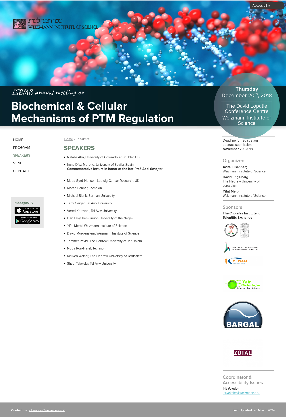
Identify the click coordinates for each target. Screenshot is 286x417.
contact (21, 171)
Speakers (21, 155)
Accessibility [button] (261, 6)
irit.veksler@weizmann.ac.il (241, 393)
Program (21, 147)
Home (18, 140)
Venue (19, 163)
